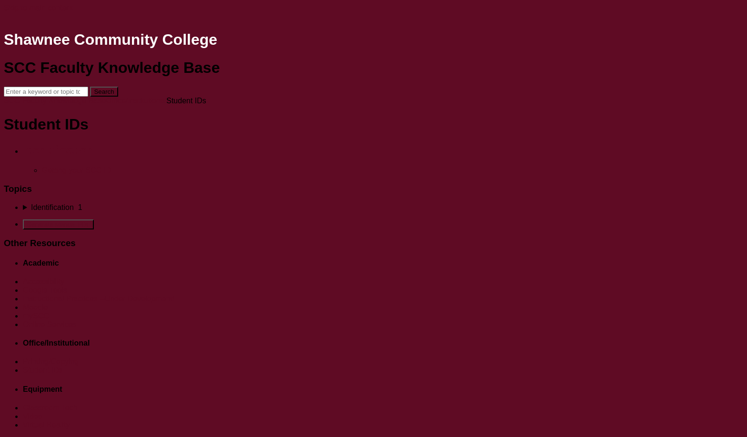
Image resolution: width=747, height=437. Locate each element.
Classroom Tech (50, 408)
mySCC (36, 316)
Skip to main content (38, 8)
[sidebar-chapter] (383, 207)
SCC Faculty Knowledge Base (55, 101)
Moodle (35, 307)
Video (32, 416)
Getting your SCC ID (76, 170)
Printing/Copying (51, 362)
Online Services (49, 324)
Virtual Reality (46, 425)
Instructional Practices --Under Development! (98, 299)
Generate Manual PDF (58, 224)
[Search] (46, 92)
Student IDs (43, 370)
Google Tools (45, 290)
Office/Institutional (136, 101)
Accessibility (43, 282)
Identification (58, 149)
